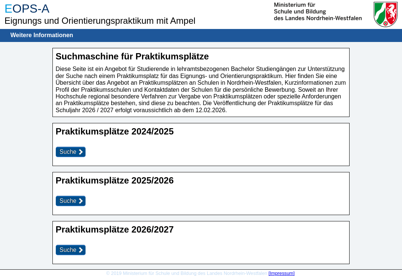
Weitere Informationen (41, 35)
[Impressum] (281, 273)
